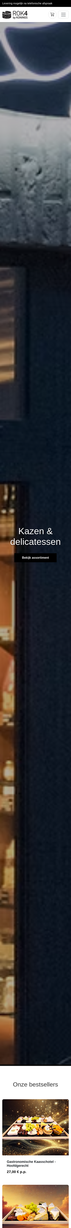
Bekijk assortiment (35, 557)
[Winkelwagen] (52, 14)
